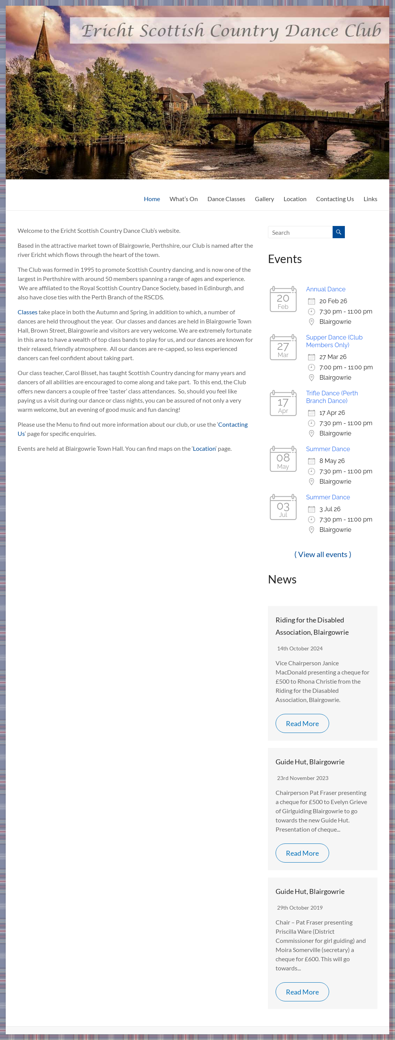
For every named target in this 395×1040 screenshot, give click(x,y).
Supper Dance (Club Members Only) (334, 341)
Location (295, 198)
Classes (28, 311)
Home (152, 198)
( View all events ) (322, 554)
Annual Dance (326, 289)
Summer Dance (328, 449)
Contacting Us (335, 198)
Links (370, 198)
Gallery (264, 198)
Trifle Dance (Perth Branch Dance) (332, 397)
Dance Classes (226, 198)
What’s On (184, 198)
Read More (302, 723)
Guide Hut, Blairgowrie (310, 761)
